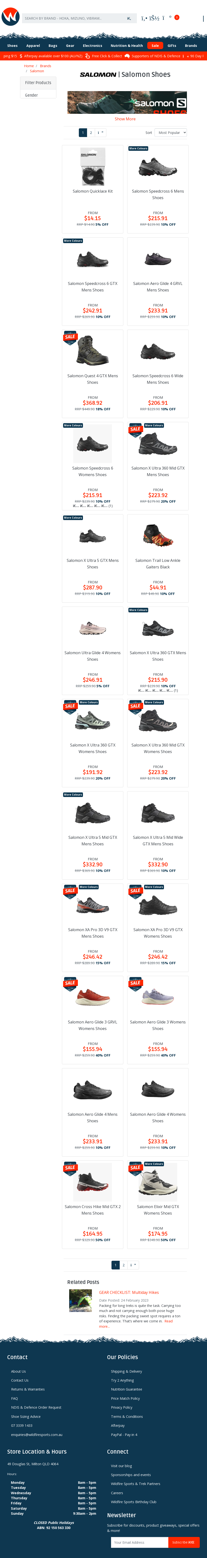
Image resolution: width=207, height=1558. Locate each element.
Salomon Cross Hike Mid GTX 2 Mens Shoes (93, 1202)
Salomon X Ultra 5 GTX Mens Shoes (93, 556)
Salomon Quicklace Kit (93, 183)
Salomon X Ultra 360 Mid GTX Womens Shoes (158, 741)
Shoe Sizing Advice (26, 1409)
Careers (117, 1485)
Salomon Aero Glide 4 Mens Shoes (93, 1110)
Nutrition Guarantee (126, 1382)
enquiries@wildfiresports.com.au (36, 1427)
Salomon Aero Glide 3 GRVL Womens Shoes (92, 1018)
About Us (18, 1364)
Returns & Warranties (28, 1382)
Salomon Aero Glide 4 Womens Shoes (158, 1110)
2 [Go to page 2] (91, 125)
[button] (38, 88)
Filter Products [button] (38, 75)
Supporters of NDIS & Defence (152, 48)
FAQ (14, 1391)
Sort (149, 125)
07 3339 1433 (21, 1418)
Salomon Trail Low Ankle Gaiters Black (157, 556)
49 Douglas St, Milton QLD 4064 (32, 1456)
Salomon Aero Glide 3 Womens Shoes (158, 1018)
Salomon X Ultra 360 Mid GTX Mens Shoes (158, 464)
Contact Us (20, 1372)
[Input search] (72, 14)
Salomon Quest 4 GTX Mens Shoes (92, 371)
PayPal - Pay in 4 (124, 1427)
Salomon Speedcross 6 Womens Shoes (92, 464)
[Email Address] (140, 1534)
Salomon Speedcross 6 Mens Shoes (158, 187)
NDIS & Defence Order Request (36, 1400)
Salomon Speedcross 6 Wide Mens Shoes (158, 371)
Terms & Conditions (127, 1409)
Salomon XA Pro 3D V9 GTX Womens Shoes (158, 925)
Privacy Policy (121, 1400)
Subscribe (184, 1535)
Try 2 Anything (122, 1372)
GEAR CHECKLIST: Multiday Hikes (129, 1285)
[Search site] (129, 14)
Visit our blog (121, 1458)
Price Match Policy (125, 1391)
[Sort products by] (171, 125)
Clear (32, 293)
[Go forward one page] (100, 125)
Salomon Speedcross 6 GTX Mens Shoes (92, 279)
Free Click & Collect (103, 48)
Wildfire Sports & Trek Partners (135, 1476)
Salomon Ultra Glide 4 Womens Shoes (93, 648)
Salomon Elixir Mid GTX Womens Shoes (158, 1202)
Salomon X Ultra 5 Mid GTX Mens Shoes (92, 833)
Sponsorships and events (131, 1467)
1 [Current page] (83, 125)
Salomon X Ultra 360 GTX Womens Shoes (92, 741)
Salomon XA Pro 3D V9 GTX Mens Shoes (92, 925)
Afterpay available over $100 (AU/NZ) (50, 48)
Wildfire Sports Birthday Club (133, 1494)
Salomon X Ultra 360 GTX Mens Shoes (158, 648)
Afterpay (118, 1418)
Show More (125, 111)
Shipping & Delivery (126, 1364)
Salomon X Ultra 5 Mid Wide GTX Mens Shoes (158, 833)
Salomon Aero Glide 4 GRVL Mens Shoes (158, 279)
